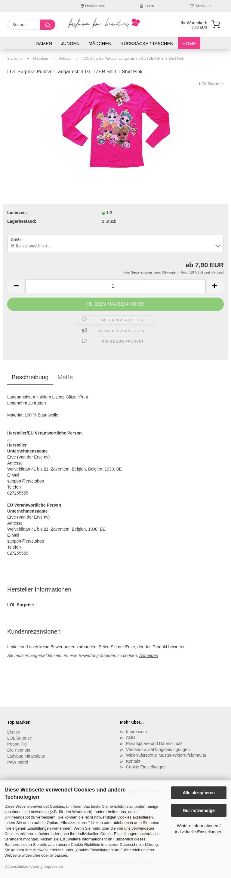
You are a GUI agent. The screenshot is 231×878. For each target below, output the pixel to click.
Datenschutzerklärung (23, 866)
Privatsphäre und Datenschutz (154, 743)
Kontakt (133, 761)
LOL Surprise (211, 83)
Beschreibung (30, 377)
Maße (65, 377)
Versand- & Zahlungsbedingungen (158, 749)
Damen (44, 43)
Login (147, 6)
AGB (130, 737)
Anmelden (148, 655)
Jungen (70, 43)
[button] (16, 286)
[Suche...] (47, 25)
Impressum (53, 866)
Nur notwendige (199, 810)
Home (189, 43)
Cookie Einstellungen (146, 766)
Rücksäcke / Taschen (146, 43)
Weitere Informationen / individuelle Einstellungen (198, 828)
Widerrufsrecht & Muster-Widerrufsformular (166, 755)
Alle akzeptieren (199, 792)
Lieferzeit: (17, 212)
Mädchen (99, 43)
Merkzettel (201, 6)
